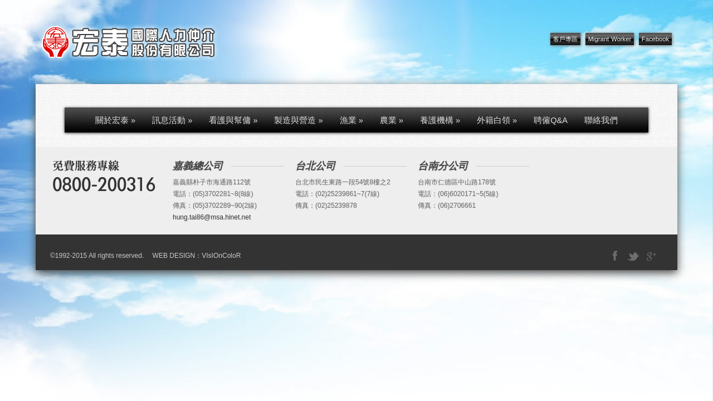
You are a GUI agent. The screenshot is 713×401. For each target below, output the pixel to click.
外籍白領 (497, 120)
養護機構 (440, 120)
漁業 (351, 120)
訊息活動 (172, 120)
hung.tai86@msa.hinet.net (212, 217)
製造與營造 (298, 120)
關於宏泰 (115, 120)
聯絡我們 (601, 120)
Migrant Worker (609, 39)
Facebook (655, 39)
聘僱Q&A (551, 120)
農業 (391, 120)
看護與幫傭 (233, 120)
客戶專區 (565, 39)
